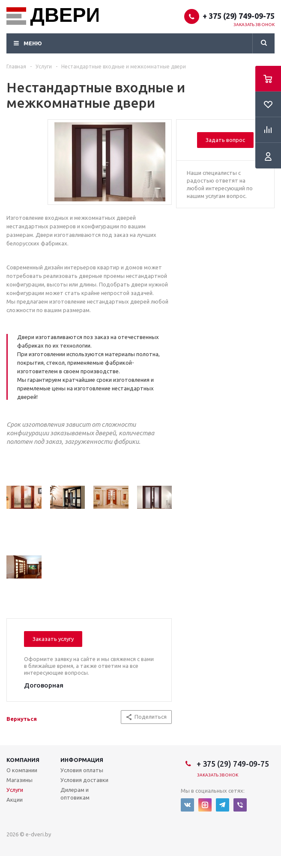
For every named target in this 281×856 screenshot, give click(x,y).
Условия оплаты (81, 770)
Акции (14, 800)
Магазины (19, 780)
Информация (81, 760)
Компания (22, 760)
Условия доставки (84, 780)
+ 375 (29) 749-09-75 (239, 16)
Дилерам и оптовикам (75, 793)
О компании (21, 770)
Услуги (14, 790)
